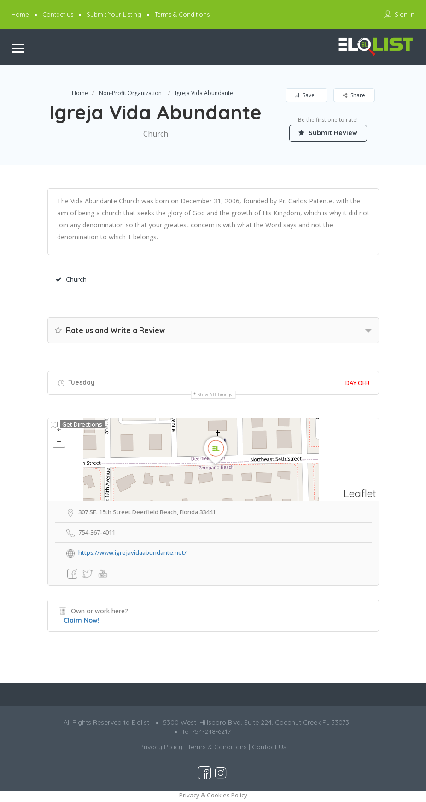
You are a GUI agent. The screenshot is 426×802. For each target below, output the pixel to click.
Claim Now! (81, 620)
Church (71, 279)
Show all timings (215, 394)
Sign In (404, 14)
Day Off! (357, 383)
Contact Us (269, 747)
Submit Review (328, 133)
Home (20, 14)
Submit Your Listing (114, 14)
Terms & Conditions (182, 14)
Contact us (57, 14)
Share (354, 95)
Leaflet (360, 493)
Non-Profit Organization (130, 93)
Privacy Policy (161, 747)
